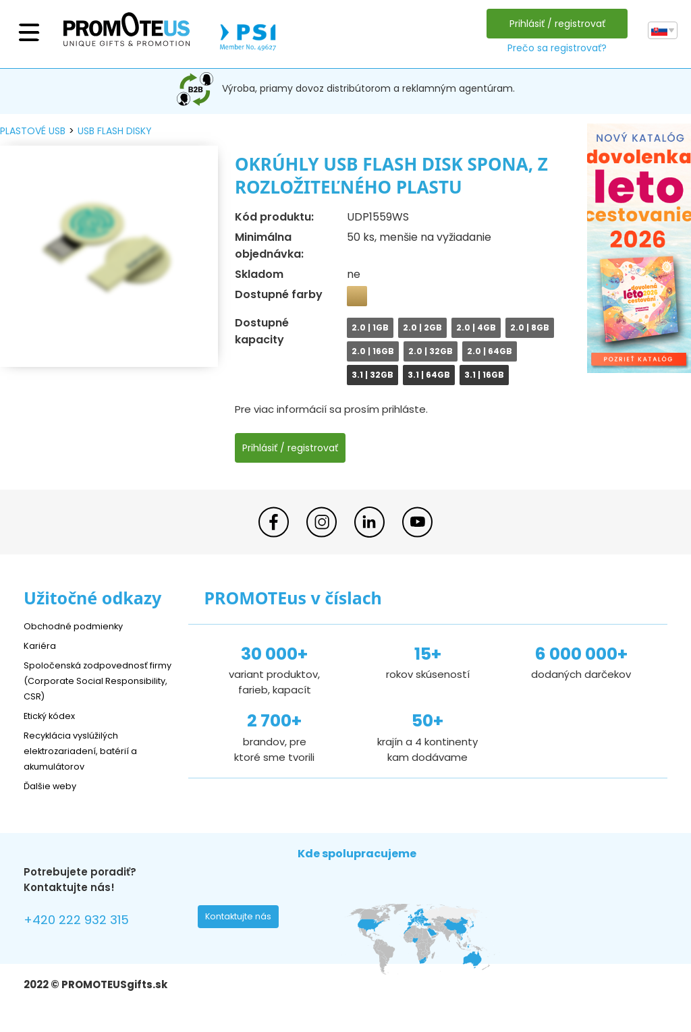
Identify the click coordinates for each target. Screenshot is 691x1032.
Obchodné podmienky (79, 626)
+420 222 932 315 (84, 921)
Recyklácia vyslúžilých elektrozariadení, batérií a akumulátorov (88, 750)
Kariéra (41, 645)
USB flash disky (115, 131)
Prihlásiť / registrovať (554, 23)
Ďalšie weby (54, 785)
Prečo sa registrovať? (553, 48)
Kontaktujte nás (242, 920)
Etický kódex (54, 715)
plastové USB (32, 131)
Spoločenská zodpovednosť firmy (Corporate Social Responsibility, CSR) (94, 680)
